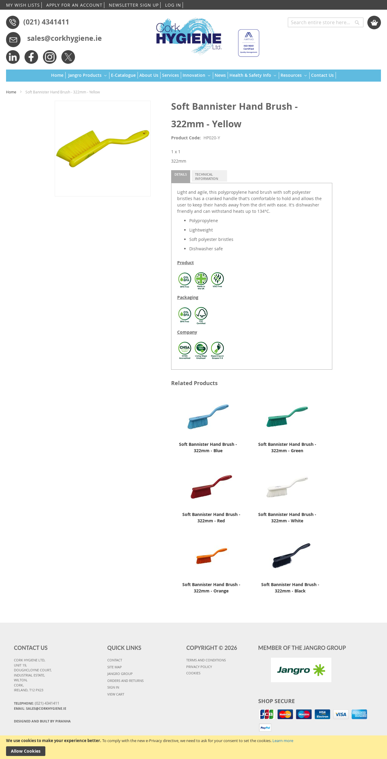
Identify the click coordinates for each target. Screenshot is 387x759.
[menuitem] (58, 75)
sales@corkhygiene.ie (64, 38)
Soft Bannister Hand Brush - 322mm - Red (211, 517)
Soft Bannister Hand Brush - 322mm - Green (287, 447)
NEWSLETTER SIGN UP (134, 5)
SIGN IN (113, 687)
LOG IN (173, 5)
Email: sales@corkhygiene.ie (40, 708)
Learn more (282, 740)
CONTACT (114, 660)
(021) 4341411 (46, 22)
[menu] (193, 76)
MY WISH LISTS (23, 5)
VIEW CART (115, 694)
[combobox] (325, 22)
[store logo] (205, 35)
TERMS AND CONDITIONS (206, 660)
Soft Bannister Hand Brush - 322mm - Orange (211, 588)
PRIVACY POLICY (199, 666)
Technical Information (206, 176)
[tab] (180, 176)
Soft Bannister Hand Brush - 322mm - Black (290, 588)
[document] (193, 747)
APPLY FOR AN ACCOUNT (74, 5)
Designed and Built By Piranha (42, 721)
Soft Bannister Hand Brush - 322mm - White (287, 517)
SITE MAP (114, 667)
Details (180, 174)
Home (11, 91)
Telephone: (36, 703)
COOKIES (193, 673)
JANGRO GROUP (120, 673)
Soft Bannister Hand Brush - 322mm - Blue (208, 447)
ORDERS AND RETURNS (125, 680)
